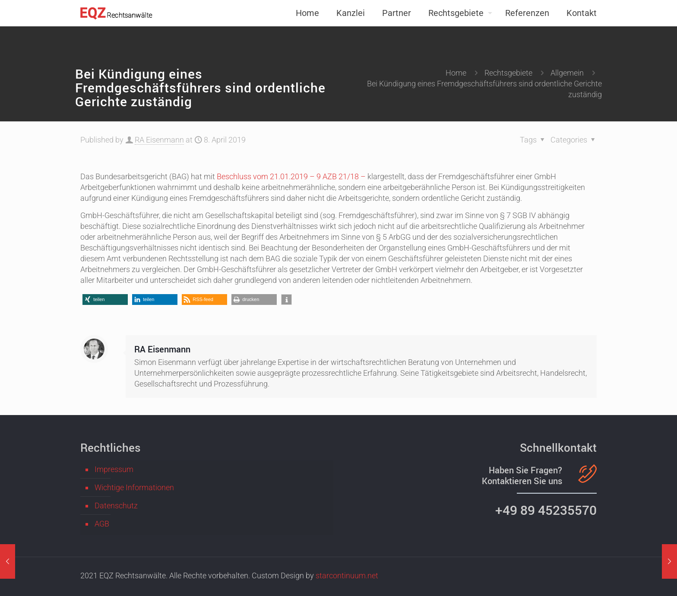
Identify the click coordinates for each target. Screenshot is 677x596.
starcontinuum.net (347, 575)
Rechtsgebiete (508, 72)
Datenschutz (116, 505)
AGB (102, 523)
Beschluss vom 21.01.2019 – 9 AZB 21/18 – (291, 176)
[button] (105, 299)
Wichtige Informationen (134, 487)
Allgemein (567, 72)
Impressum (114, 469)
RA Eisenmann (159, 139)
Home (456, 72)
